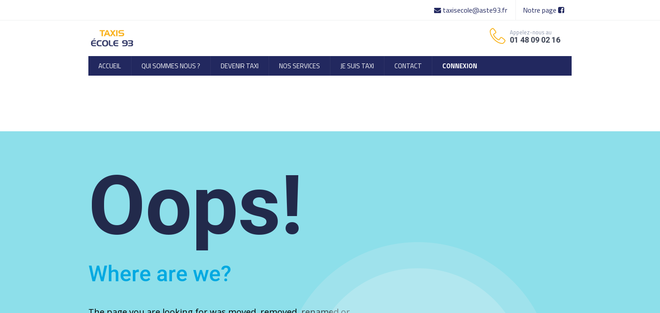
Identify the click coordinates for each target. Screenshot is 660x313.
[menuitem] (109, 66)
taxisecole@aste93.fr (471, 10)
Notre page (543, 10)
